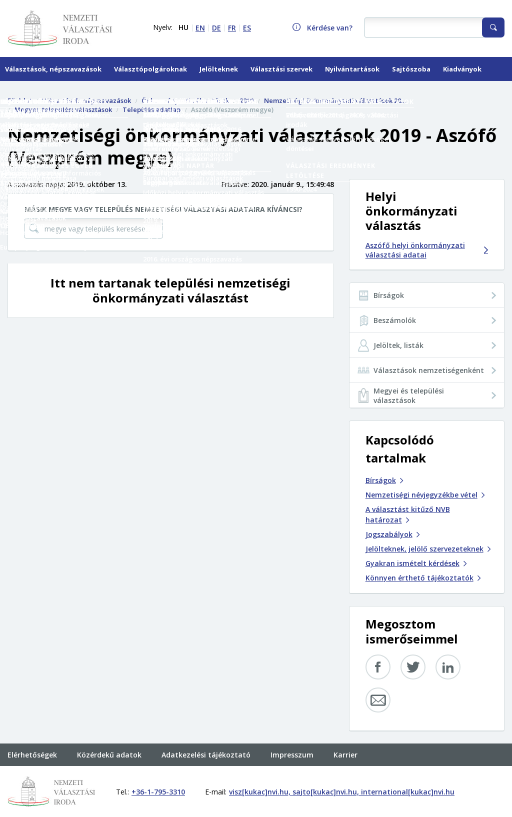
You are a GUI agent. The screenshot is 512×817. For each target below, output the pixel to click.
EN (200, 27)
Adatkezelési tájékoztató (206, 755)
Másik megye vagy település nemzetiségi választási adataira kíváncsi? (163, 209)
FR (232, 27)
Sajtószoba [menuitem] (411, 69)
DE (216, 27)
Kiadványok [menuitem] (462, 69)
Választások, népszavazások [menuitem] (53, 69)
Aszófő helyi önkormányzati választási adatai (427, 250)
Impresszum (292, 755)
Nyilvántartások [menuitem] (352, 69)
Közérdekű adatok (109, 755)
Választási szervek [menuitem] (281, 69)
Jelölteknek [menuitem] (219, 69)
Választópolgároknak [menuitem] (150, 69)
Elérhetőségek (32, 755)
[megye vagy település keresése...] (93, 228)
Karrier (346, 755)
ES (247, 27)
